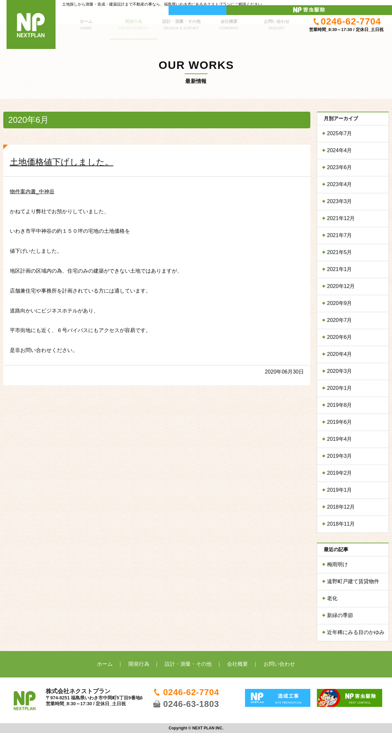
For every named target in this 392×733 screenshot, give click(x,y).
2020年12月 (341, 286)
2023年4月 (339, 184)
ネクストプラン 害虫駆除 (362, 5)
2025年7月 (339, 133)
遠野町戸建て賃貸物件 (353, 581)
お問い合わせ (276, 21)
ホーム (86, 21)
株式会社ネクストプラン (31, 24)
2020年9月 (339, 303)
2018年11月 (341, 524)
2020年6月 (339, 337)
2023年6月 (339, 167)
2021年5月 (339, 252)
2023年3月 (339, 201)
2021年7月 (339, 235)
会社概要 (229, 21)
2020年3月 (339, 371)
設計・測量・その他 (181, 21)
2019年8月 (339, 405)
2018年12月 (341, 507)
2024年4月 (339, 150)
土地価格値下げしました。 (61, 162)
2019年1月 (339, 490)
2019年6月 (339, 422)
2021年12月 (341, 218)
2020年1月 (339, 388)
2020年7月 (339, 320)
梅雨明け (337, 564)
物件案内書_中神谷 (32, 191)
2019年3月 (339, 456)
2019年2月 (339, 473)
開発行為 (133, 21)
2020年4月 (339, 354)
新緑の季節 (340, 615)
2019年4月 (339, 439)
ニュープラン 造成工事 (303, 5)
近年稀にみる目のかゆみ (355, 632)
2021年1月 (339, 269)
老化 (332, 598)
